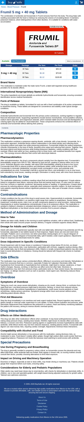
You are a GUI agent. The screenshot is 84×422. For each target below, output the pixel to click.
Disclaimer (42, 403)
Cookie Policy (42, 406)
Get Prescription (18, 61)
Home (3, 7)
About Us (42, 397)
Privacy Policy (42, 409)
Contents (5, 128)
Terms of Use (42, 400)
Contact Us (42, 412)
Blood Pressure (13, 7)
